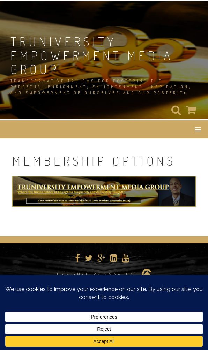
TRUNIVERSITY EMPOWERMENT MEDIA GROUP (91, 55)
